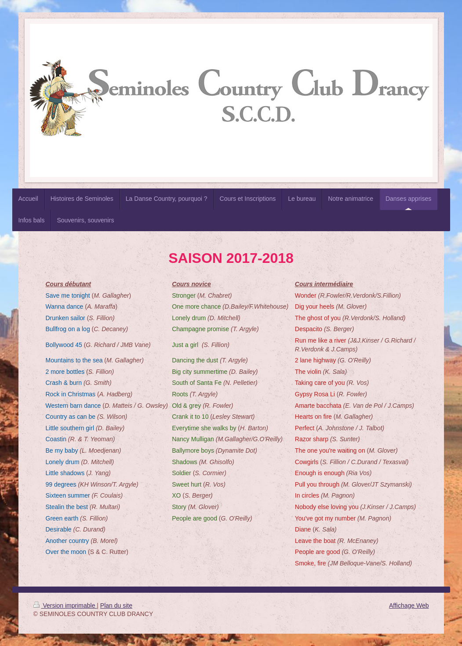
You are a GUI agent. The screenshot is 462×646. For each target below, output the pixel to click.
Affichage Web (409, 605)
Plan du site (116, 605)
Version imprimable (65, 605)
